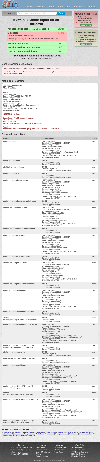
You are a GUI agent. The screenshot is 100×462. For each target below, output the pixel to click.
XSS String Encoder (78, 454)
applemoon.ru (31, 434)
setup (58, 55)
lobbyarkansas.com (62, 434)
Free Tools (78, 6)
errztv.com (78, 432)
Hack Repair (40, 448)
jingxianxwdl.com (18, 434)
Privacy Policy (37, 460)
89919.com (41, 434)
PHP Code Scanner (78, 450)
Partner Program (42, 456)
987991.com (87, 432)
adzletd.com (50, 434)
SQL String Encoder (78, 456)
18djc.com (5, 435)
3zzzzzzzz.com (15, 435)
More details (86, 25)
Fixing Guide (58, 452)
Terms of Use (45, 460)
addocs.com (28, 432)
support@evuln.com (23, 450)
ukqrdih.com (69, 432)
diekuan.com (74, 434)
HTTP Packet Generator (79, 452)
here (20, 74)
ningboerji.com (6, 434)
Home (29, 6)
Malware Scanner (77, 448)
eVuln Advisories (60, 450)
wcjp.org (60, 432)
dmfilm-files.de (50, 432)
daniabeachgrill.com (86, 434)
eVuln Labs (64, 6)
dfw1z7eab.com (17, 432)
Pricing (51, 6)
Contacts (91, 6)
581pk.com (7, 432)
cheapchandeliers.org (28, 435)
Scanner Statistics (60, 448)
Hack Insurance (41, 450)
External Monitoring (43, 452)
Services (40, 6)
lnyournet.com (39, 432)
